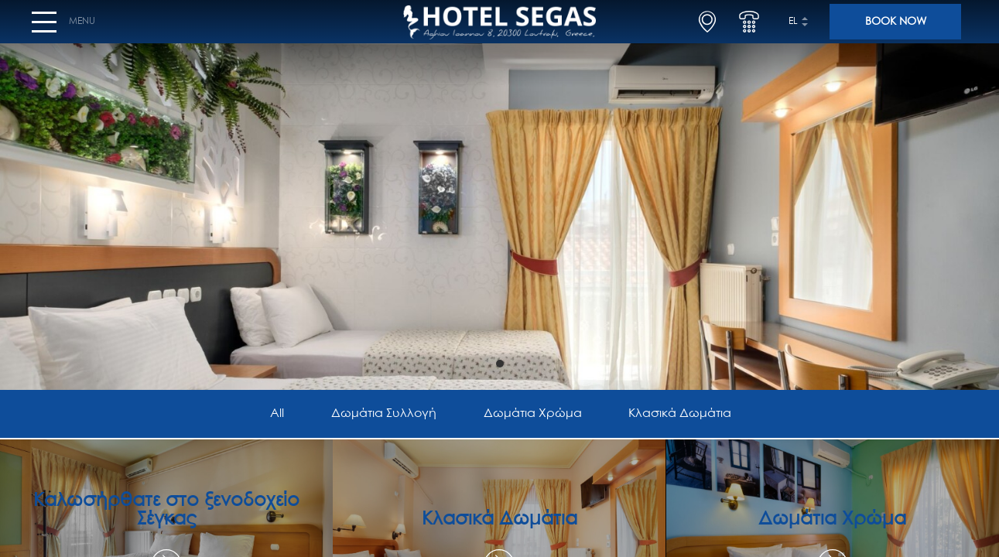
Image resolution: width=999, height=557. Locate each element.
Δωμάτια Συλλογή (383, 414)
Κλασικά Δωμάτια (683, 414)
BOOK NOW (895, 27)
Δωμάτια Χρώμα (533, 414)
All (272, 414)
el (793, 27)
